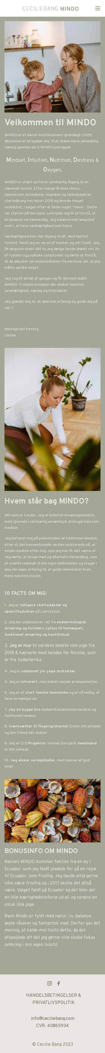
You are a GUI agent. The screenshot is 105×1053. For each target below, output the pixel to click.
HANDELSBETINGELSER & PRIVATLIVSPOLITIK (53, 999)
